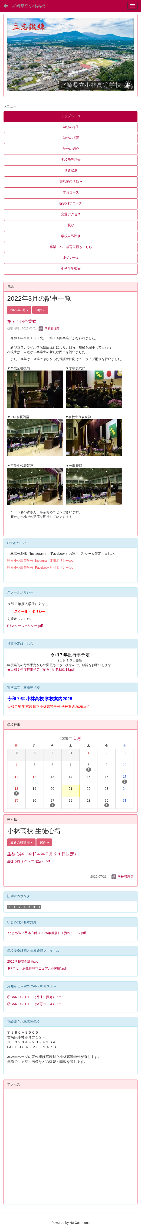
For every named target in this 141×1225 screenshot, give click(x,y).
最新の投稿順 (21, 842)
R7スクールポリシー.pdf (25, 626)
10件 (40, 310)
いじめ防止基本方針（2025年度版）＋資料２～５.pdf (47, 933)
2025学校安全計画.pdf (23, 961)
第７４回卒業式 (21, 321)
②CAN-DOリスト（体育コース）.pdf (34, 1004)
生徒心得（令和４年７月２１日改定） (42, 854)
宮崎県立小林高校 (28, 5)
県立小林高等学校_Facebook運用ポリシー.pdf (40, 567)
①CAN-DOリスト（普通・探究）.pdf (34, 997)
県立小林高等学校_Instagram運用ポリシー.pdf (40, 560)
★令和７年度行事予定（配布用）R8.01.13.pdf (41, 669)
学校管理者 (49, 328)
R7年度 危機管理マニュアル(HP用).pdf (37, 968)
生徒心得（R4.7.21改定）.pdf (28, 861)
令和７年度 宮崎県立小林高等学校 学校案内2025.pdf (48, 707)
